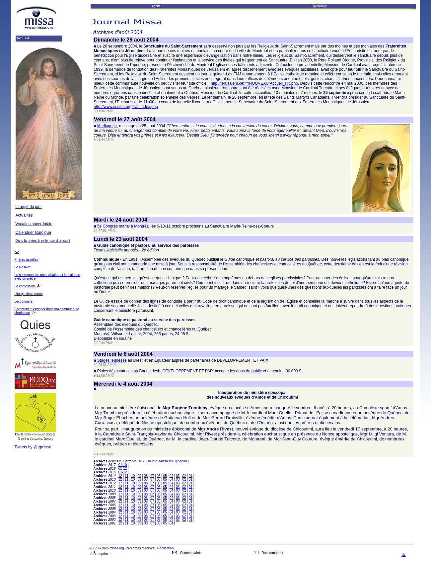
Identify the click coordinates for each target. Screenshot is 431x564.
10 (133, 476)
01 (190, 476)
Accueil (157, 6)
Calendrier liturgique (33, 232)
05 (165, 476)
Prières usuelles (26, 259)
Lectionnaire (24, 301)
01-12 (122, 468)
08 (146, 476)
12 (120, 476)
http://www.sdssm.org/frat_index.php (126, 106)
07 (152, 476)
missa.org (116, 548)
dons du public (249, 371)
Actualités (24, 215)
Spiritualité (319, 6)
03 (178, 476)
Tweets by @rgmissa (33, 447)
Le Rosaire (23, 267)
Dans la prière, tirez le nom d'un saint (43, 240)
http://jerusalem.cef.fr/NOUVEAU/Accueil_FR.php (254, 83)
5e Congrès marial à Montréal (123, 226)
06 (158, 476)
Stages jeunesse (112, 360)
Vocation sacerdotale (34, 224)
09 (139, 476)
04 (171, 476)
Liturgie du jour (29, 206)
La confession (25, 286)
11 (126, 476)
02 (184, 476)
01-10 (122, 465)
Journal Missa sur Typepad (167, 461)
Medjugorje (107, 126)
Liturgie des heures (29, 294)
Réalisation (165, 548)
